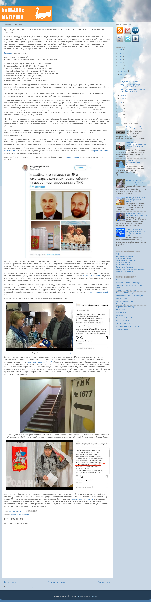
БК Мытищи (120, 309)
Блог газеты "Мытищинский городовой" (130, 296)
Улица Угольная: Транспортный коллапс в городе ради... (131, 85)
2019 (121, 65)
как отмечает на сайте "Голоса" (39, 362)
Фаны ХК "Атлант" (122, 321)
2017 (121, 102)
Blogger (93, 596)
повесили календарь (70, 157)
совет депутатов (23, 514)
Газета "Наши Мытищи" (124, 301)
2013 (121, 114)
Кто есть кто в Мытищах (125, 271)
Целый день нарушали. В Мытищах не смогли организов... (133, 90)
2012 (121, 118)
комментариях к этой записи (82, 499)
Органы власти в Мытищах (126, 260)
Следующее (10, 582)
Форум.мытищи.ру (122, 329)
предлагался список (101, 151)
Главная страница (57, 582)
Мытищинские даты (123, 265)
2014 (121, 111)
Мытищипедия (121, 280)
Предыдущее (104, 582)
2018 (121, 68)
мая (122, 77)
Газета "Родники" (122, 304)
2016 (121, 105)
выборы (13, 514)
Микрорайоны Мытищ (124, 258)
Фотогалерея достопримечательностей (130, 269)
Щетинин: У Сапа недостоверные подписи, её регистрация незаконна (136, 144)
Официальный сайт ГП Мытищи (128, 283)
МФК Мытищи (121, 312)
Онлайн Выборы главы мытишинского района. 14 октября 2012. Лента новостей (135, 232)
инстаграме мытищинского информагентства (64, 353)
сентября (124, 71)
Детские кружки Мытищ (124, 256)
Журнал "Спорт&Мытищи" (125, 307)
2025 (121, 50)
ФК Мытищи (120, 315)
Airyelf (79, 596)
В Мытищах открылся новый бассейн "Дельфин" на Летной (136, 199)
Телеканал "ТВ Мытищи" (125, 293)
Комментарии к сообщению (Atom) (29, 587)
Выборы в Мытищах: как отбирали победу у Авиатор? (136, 214)
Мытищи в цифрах (123, 262)
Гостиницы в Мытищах (124, 267)
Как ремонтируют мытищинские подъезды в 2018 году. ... (131, 81)
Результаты (8, 53)
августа (123, 74)
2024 (121, 53)
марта (122, 98)
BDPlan (12, 511)
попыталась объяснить (92, 276)
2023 (121, 56)
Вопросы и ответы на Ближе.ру (127, 326)
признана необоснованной (97, 292)
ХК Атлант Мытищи (123, 323)
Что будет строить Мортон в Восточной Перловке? (136, 128)
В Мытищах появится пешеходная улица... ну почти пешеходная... (134, 182)
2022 (121, 59)
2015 (121, 108)
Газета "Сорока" (122, 298)
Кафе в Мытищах (122, 254)
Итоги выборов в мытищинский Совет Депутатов (133, 162)
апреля (123, 95)
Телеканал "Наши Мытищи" (126, 290)
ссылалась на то (10, 151)
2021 (121, 62)
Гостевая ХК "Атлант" (124, 318)
